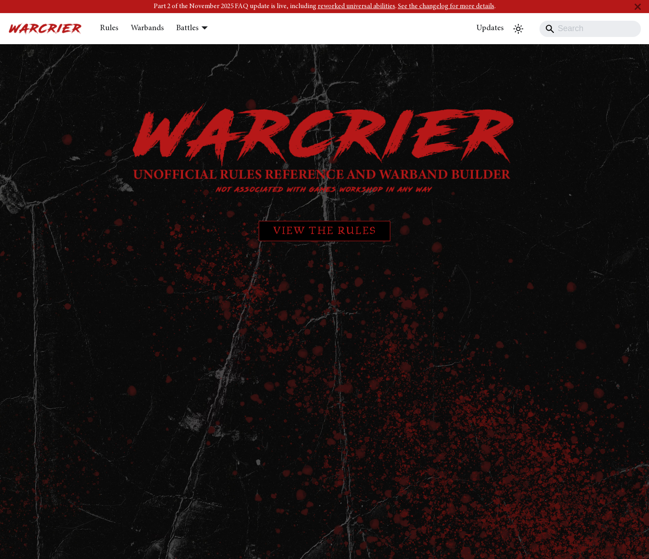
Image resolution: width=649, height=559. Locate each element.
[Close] (637, 6)
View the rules (325, 231)
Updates (490, 28)
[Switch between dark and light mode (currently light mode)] (518, 29)
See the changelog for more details (446, 6)
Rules (109, 28)
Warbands (147, 28)
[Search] (590, 29)
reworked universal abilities (356, 6)
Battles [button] (187, 28)
